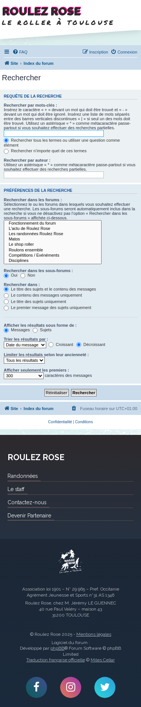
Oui (10, 275)
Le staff (16, 489)
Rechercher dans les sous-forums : (38, 270)
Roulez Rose (70, 561)
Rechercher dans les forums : (33, 199)
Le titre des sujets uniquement (35, 301)
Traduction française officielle (55, 660)
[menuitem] (19, 52)
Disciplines (53, 260)
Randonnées (23, 476)
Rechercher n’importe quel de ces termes (45, 150)
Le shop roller (53, 244)
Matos (53, 239)
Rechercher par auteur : (27, 160)
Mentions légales (93, 634)
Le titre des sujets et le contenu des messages (50, 289)
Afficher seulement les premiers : (36, 370)
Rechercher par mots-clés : (30, 105)
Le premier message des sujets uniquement (47, 307)
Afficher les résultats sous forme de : (40, 325)
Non (27, 275)
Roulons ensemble (53, 250)
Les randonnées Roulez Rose (53, 234)
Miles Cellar (103, 660)
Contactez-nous (27, 502)
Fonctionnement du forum (53, 223)
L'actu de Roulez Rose (53, 228)
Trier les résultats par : (26, 339)
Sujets (42, 329)
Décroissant (90, 344)
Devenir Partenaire (29, 516)
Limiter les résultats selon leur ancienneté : (46, 354)
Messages (17, 329)
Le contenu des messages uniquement (43, 295)
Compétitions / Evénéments (53, 255)
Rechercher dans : (22, 284)
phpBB (57, 648)
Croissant (61, 344)
